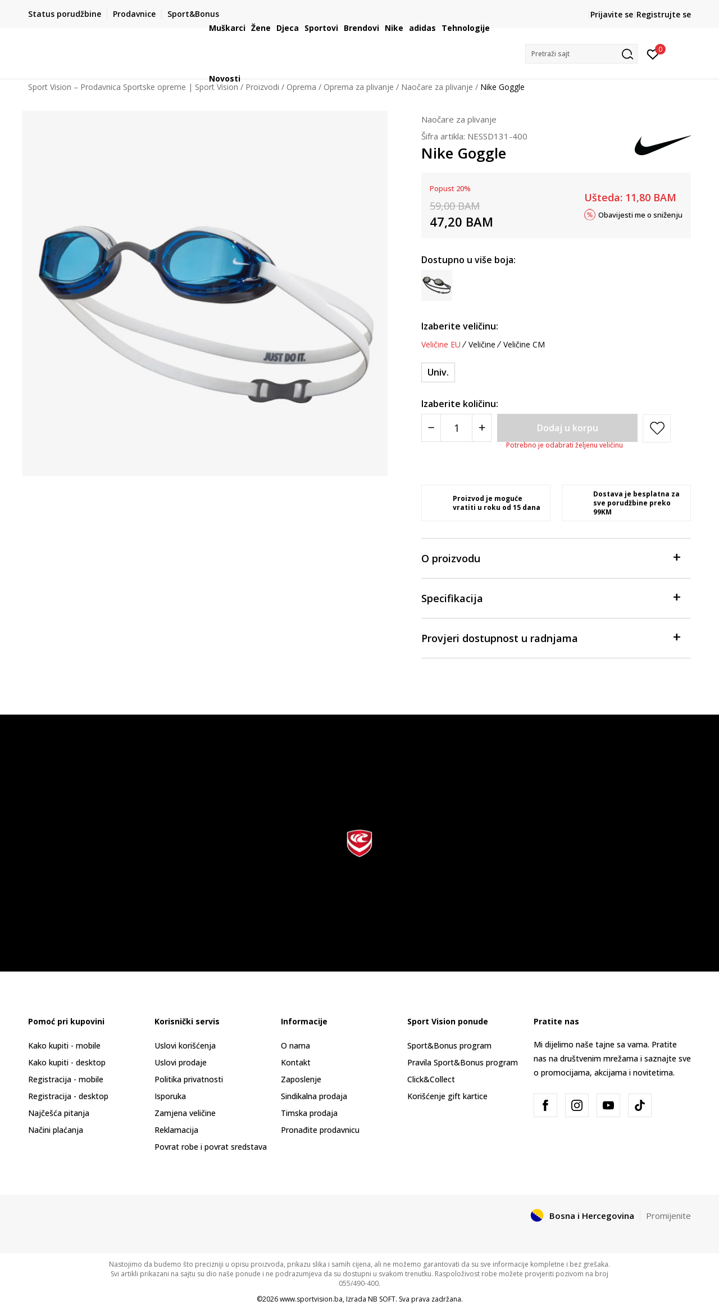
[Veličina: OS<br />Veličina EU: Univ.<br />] (438, 372)
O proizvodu (550, 557)
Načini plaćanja (55, 1129)
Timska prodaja (309, 1113)
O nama (295, 1045)
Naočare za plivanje (459, 119)
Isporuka (170, 1096)
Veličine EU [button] (441, 344)
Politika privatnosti (188, 1079)
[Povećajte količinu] (482, 428)
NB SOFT (381, 1299)
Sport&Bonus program (449, 1045)
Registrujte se (663, 14)
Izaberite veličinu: (459, 326)
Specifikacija (550, 597)
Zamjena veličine (185, 1113)
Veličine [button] (481, 344)
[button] (581, 54)
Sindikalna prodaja (314, 1096)
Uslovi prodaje (180, 1062)
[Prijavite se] (653, 53)
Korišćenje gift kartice (447, 1096)
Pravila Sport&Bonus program (462, 1062)
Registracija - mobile (65, 1079)
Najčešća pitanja (58, 1113)
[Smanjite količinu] (431, 428)
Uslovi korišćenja (185, 1045)
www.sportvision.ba (311, 1299)
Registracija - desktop (68, 1096)
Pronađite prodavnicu (320, 1129)
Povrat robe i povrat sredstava (210, 1146)
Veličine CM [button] (524, 344)
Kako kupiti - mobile (64, 1045)
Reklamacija (176, 1129)
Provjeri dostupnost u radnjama (550, 637)
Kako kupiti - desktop (67, 1062)
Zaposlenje (301, 1079)
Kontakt (296, 1062)
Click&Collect (431, 1079)
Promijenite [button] (668, 1215)
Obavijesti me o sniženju (640, 214)
